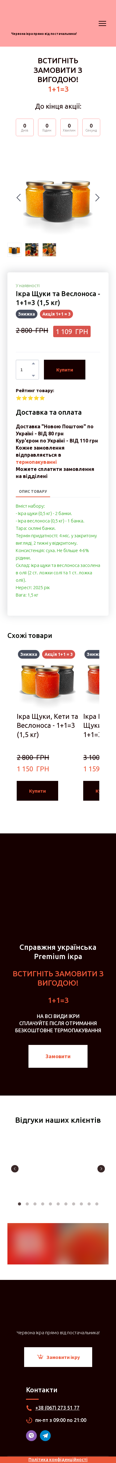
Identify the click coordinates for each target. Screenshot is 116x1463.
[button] (33, 363)
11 (97, 1204)
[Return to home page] (43, 18)
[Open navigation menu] (102, 23)
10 (89, 1204)
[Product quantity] (26, 370)
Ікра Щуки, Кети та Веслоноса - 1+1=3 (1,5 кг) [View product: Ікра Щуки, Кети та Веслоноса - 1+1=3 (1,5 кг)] (47, 725)
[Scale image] (58, 1168)
